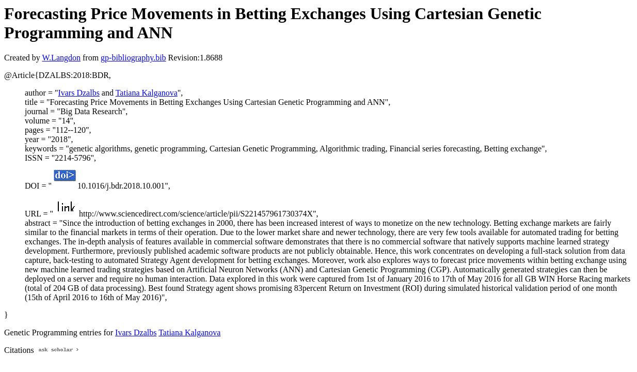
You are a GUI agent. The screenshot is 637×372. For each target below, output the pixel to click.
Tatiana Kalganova (147, 92)
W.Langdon (61, 57)
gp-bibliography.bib (133, 57)
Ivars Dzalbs (78, 92)
